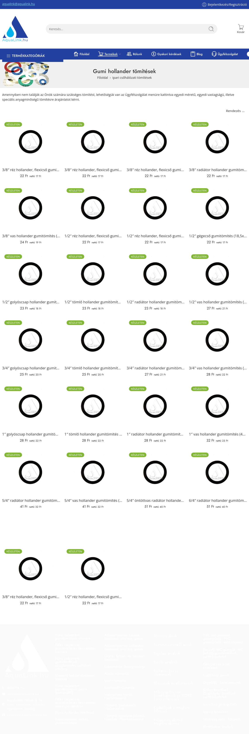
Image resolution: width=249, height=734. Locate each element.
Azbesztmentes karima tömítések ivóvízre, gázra (123, 636)
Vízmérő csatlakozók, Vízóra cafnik (120, 706)
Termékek (108, 54)
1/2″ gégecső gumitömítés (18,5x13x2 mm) (218, 235)
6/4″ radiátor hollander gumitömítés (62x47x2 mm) (218, 500)
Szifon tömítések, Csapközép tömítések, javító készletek (220, 693)
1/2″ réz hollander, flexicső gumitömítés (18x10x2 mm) (93, 235)
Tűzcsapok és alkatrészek (173, 683)
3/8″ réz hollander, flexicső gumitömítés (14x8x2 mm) (31, 169)
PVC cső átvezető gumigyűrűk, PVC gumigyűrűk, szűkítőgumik (223, 639)
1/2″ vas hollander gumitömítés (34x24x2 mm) (218, 301)
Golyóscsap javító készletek (216, 666)
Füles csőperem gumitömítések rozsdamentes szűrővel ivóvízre (73, 663)
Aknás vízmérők (116, 673)
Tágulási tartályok (167, 653)
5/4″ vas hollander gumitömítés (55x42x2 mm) (93, 500)
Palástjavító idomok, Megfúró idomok (169, 721)
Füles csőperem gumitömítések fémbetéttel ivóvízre (75, 648)
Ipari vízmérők (115, 680)
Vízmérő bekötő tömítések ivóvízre (75, 677)
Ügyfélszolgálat (224, 54)
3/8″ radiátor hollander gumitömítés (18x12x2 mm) (218, 169)
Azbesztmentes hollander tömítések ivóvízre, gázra (124, 647)
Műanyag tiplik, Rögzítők (222, 719)
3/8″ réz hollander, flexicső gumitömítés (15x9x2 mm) (93, 169)
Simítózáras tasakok (218, 726)
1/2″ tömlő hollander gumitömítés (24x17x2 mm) (93, 301)
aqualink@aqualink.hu (18, 4)
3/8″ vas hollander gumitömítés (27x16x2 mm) (31, 235)
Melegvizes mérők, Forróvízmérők (119, 696)
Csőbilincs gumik (216, 675)
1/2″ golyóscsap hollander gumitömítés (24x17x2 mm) (31, 301)
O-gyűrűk (210, 682)
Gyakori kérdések (166, 54)
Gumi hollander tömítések (75, 712)
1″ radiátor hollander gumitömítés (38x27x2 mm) (156, 434)
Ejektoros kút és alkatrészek (166, 672)
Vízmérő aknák (165, 635)
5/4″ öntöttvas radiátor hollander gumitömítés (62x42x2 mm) (156, 500)
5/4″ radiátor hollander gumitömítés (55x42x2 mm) (31, 500)
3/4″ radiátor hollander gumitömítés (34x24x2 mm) (156, 368)
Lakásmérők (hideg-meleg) (124, 666)
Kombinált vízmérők (119, 687)
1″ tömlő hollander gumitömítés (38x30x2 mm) (93, 434)
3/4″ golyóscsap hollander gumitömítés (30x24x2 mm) (31, 368)
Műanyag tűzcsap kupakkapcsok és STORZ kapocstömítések (173, 695)
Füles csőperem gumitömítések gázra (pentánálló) (71, 689)
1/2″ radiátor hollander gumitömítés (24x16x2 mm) (156, 301)
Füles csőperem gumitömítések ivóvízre (73, 636)
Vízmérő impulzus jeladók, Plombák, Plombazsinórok (125, 717)
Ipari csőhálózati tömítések (132, 78)
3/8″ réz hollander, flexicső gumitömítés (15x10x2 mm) (156, 169)
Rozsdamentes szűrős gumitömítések (71, 721)
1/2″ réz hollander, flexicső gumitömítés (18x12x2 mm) (156, 235)
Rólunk (134, 54)
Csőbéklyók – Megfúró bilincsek (172, 709)
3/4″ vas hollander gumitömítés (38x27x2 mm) (218, 368)
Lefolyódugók (230, 682)
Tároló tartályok (165, 662)
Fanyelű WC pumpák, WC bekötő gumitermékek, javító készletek (223, 653)
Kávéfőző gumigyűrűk (220, 704)
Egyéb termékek (215, 711)
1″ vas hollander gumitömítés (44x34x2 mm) (218, 434)
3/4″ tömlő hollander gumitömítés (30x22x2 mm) (93, 368)
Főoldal (81, 54)
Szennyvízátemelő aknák (173, 644)
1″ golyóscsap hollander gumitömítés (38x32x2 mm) (31, 434)
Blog (196, 54)
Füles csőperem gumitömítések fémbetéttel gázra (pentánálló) (75, 703)
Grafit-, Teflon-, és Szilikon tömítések (124, 657)
